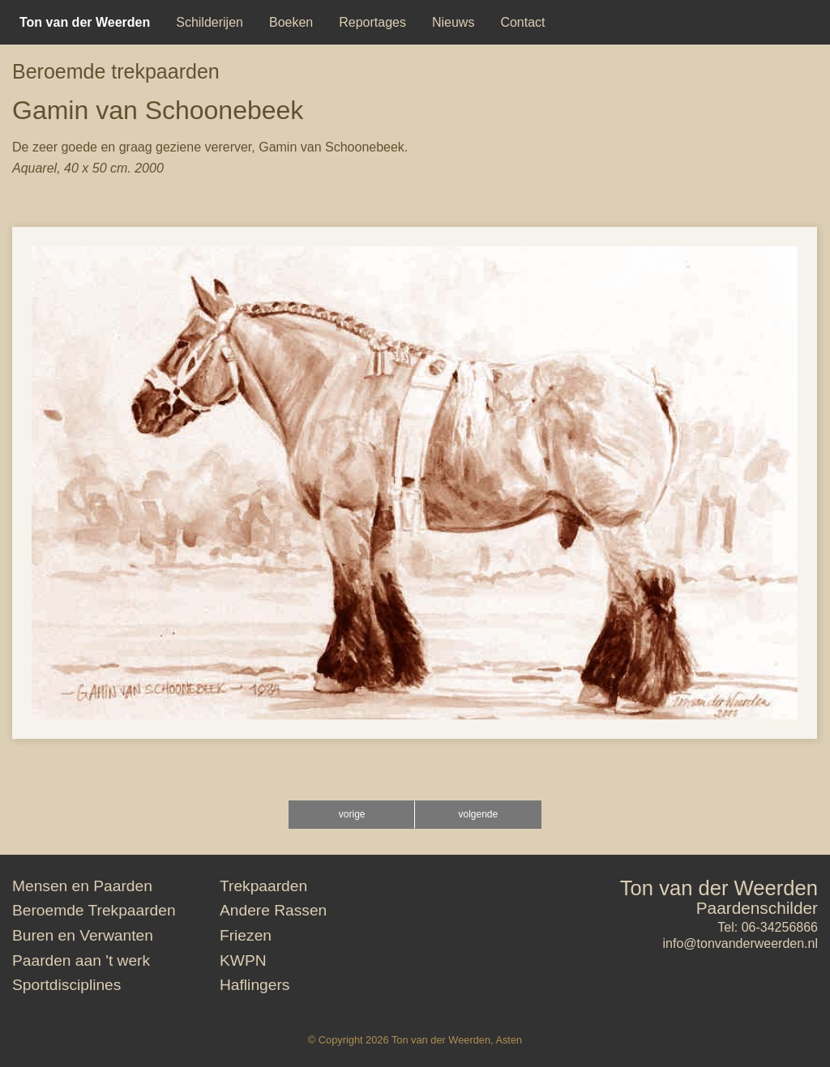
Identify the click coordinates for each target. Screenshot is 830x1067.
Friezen (246, 935)
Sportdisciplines (66, 984)
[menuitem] (84, 22)
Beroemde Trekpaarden (94, 910)
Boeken (291, 22)
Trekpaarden (263, 885)
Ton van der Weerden (719, 888)
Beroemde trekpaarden (116, 71)
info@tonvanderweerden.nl (740, 943)
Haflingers (254, 984)
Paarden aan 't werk (81, 960)
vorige (352, 814)
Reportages (372, 22)
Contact (522, 22)
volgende (478, 814)
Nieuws (453, 22)
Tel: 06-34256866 (767, 927)
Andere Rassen (273, 910)
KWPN (243, 960)
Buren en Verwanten (82, 935)
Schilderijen (209, 22)
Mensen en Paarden (82, 885)
